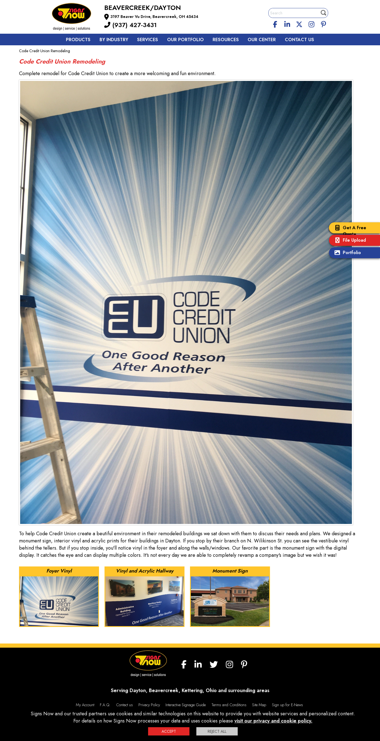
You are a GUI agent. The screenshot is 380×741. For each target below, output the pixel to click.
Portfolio (346, 253)
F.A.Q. (105, 705)
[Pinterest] (323, 23)
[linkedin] (287, 23)
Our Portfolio (185, 39)
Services (147, 39)
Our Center (262, 39)
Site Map (259, 705)
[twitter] (299, 23)
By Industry (114, 39)
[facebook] (275, 23)
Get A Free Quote (349, 231)
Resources (226, 39)
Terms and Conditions (229, 705)
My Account (85, 705)
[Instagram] (311, 23)
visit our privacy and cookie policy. (273, 720)
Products (78, 39)
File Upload (349, 240)
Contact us (299, 39)
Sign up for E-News (287, 705)
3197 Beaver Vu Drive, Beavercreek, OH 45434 (154, 16)
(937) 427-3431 (130, 24)
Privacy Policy (149, 705)
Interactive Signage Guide (185, 705)
